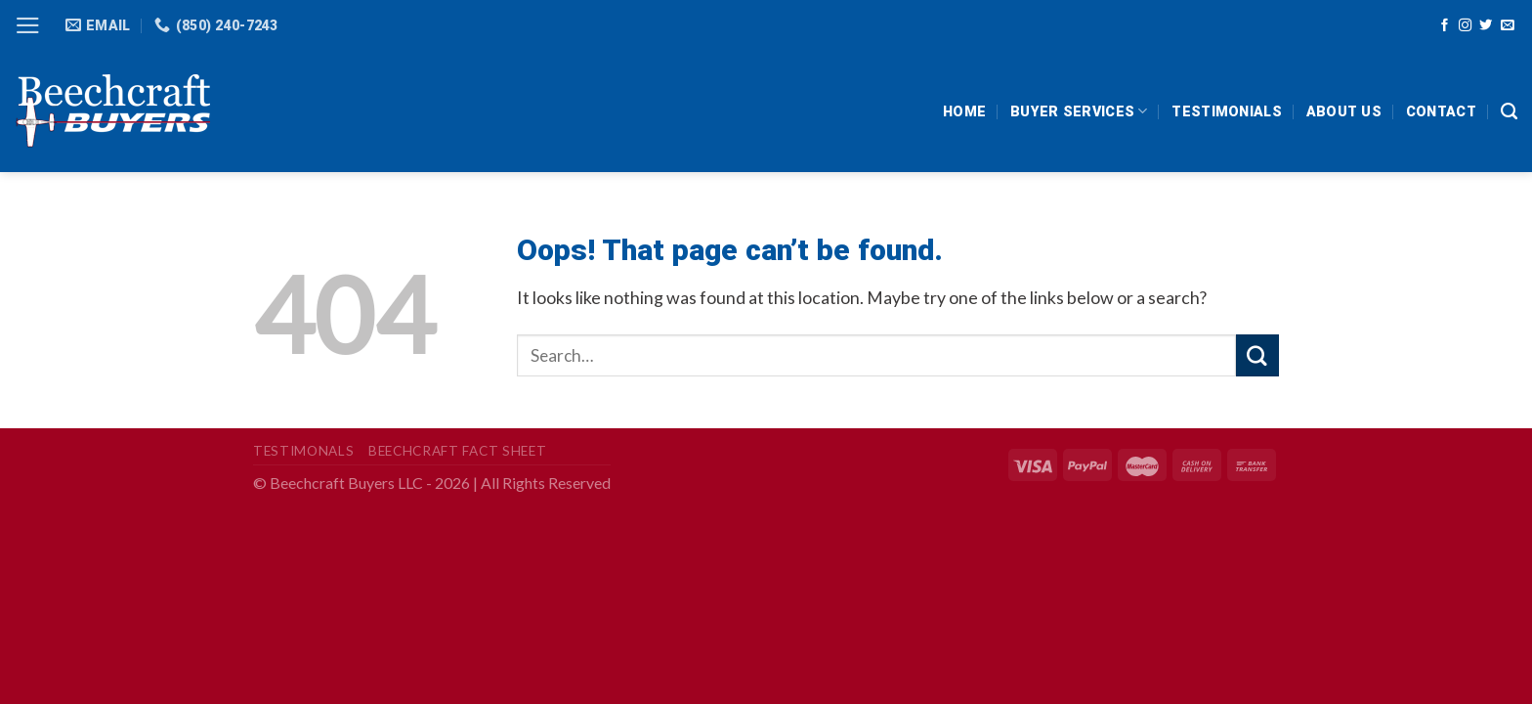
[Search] (1509, 111)
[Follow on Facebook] (1444, 26)
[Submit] (1257, 355)
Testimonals (303, 451)
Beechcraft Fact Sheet (457, 451)
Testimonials (1226, 111)
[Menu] (28, 25)
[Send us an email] (1507, 26)
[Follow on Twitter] (1485, 26)
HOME (964, 111)
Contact (1441, 111)
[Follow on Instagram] (1465, 26)
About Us (1344, 111)
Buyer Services (1078, 111)
